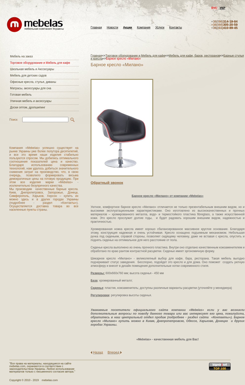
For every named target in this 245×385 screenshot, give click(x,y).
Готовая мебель (21, 94)
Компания (143, 27)
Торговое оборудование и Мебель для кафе (40, 62)
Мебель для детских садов (28, 75)
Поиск (13, 119)
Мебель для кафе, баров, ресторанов (194, 55)
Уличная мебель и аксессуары (30, 101)
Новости (112, 27)
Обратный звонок (107, 182)
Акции (127, 27)
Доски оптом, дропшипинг (27, 107)
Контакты (175, 27)
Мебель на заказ (21, 56)
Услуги (159, 27)
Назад (98, 352)
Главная (96, 27)
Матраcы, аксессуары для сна (30, 88)
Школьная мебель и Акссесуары (32, 69)
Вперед (113, 352)
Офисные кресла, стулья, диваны (33, 82)
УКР (222, 8)
